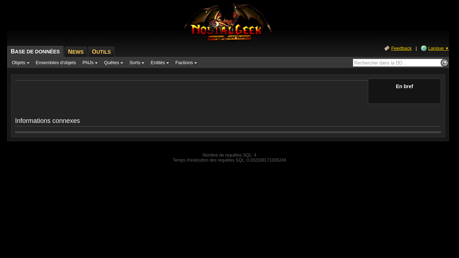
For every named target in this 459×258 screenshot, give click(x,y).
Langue (438, 48)
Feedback (401, 48)
